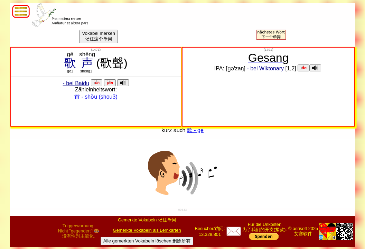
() (96, 49)
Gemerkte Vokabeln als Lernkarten (147, 230)
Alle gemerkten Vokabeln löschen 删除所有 (147, 240)
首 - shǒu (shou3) (96, 97)
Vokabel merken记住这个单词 (98, 36)
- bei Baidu (76, 83)
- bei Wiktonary (265, 68)
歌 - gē (195, 130)
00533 (182, 209)
